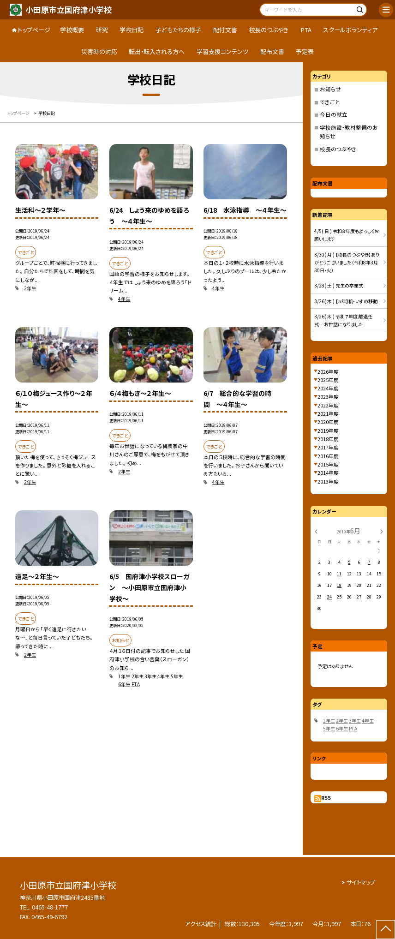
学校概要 (72, 29)
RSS (326, 797)
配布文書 (272, 51)
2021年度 (328, 413)
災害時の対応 (99, 51)
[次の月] (381, 530)
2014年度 (328, 472)
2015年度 (328, 464)
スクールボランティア (350, 29)
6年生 (124, 684)
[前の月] (315, 530)
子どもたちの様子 (178, 29)
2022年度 (328, 405)
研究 (102, 29)
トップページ (34, 29)
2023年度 (328, 396)
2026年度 (328, 371)
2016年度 (328, 456)
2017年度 (328, 447)
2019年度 (328, 430)
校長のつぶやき (268, 29)
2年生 (30, 288)
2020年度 (328, 421)
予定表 (305, 51)
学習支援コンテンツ (222, 51)
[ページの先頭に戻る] (386, 930)
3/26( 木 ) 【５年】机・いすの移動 (345, 301)
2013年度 (328, 481)
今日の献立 (333, 114)
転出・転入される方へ (157, 51)
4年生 (124, 298)
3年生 (150, 676)
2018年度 (328, 439)
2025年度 (328, 379)
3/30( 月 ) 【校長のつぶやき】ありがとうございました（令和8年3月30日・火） (346, 262)
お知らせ (330, 89)
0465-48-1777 (50, 907)
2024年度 (328, 388)
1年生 (124, 676)
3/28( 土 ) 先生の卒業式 (338, 285)
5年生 (177, 676)
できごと (330, 102)
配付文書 (225, 29)
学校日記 (132, 29)
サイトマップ (361, 882)
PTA (305, 29)
